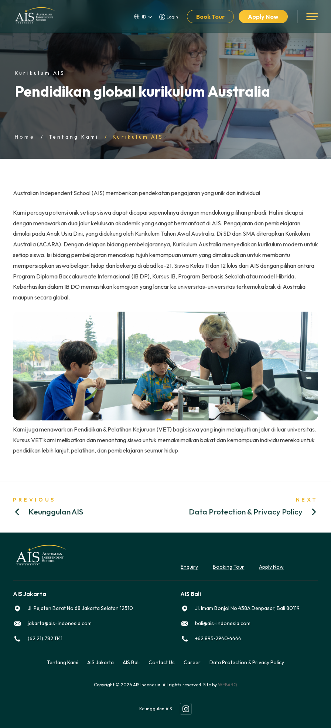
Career (192, 662)
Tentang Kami (74, 137)
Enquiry (189, 567)
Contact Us (162, 662)
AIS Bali (131, 662)
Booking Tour (228, 567)
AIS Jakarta (100, 662)
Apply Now (263, 16)
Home (25, 137)
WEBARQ (227, 684)
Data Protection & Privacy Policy (246, 662)
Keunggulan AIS (155, 708)
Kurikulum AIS (138, 137)
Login (172, 17)
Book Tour (210, 16)
